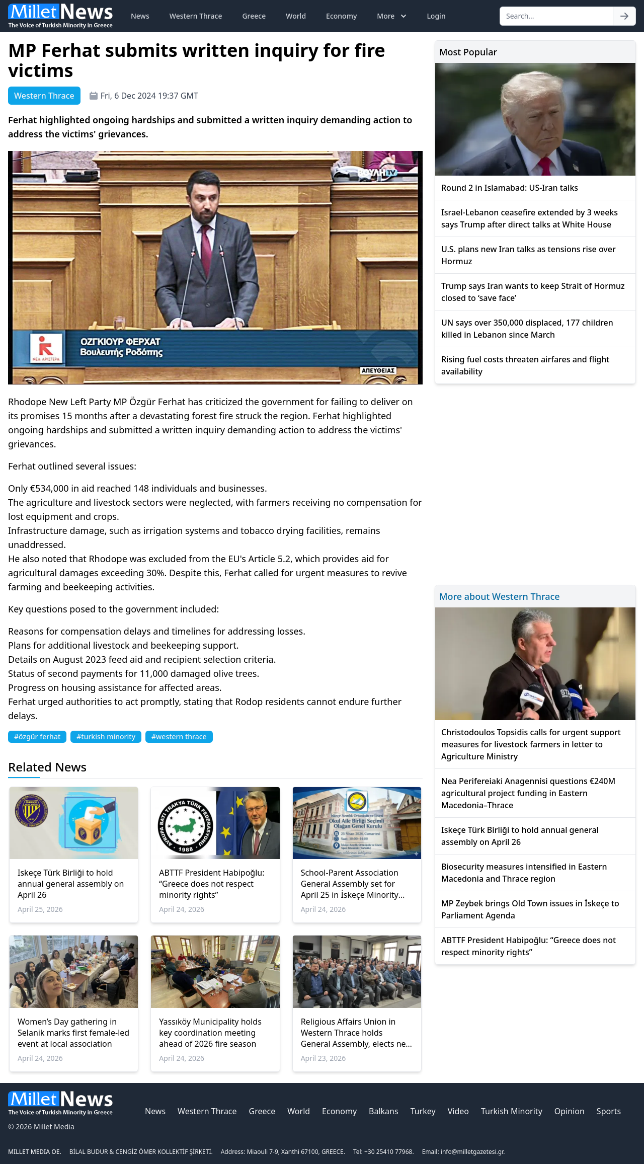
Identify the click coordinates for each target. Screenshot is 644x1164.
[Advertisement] (535, 483)
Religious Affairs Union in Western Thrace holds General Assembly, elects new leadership (356, 1032)
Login (436, 16)
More (393, 16)
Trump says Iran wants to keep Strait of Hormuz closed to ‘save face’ (533, 291)
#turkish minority (105, 736)
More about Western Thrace (499, 596)
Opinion (569, 1111)
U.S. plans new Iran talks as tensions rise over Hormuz (528, 255)
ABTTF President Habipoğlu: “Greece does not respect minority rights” (211, 883)
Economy (341, 16)
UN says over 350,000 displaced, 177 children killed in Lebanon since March (527, 328)
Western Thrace (196, 16)
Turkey (423, 1111)
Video (458, 1111)
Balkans (383, 1111)
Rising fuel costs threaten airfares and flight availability (525, 365)
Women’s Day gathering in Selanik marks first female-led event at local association (73, 1032)
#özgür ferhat (37, 736)
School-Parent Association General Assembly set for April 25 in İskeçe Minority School (349, 883)
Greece (254, 16)
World (296, 16)
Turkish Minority (511, 1111)
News (140, 16)
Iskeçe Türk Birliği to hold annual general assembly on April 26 (71, 883)
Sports (609, 1111)
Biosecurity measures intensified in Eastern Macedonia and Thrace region (524, 872)
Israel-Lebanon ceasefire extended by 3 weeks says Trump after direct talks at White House (529, 218)
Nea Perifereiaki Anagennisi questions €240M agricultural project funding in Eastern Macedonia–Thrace (528, 793)
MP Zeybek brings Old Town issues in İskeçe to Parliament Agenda (530, 909)
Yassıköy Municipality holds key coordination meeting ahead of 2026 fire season (210, 1032)
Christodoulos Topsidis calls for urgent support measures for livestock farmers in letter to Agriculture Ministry (531, 744)
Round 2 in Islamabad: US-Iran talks (509, 187)
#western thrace (179, 736)
